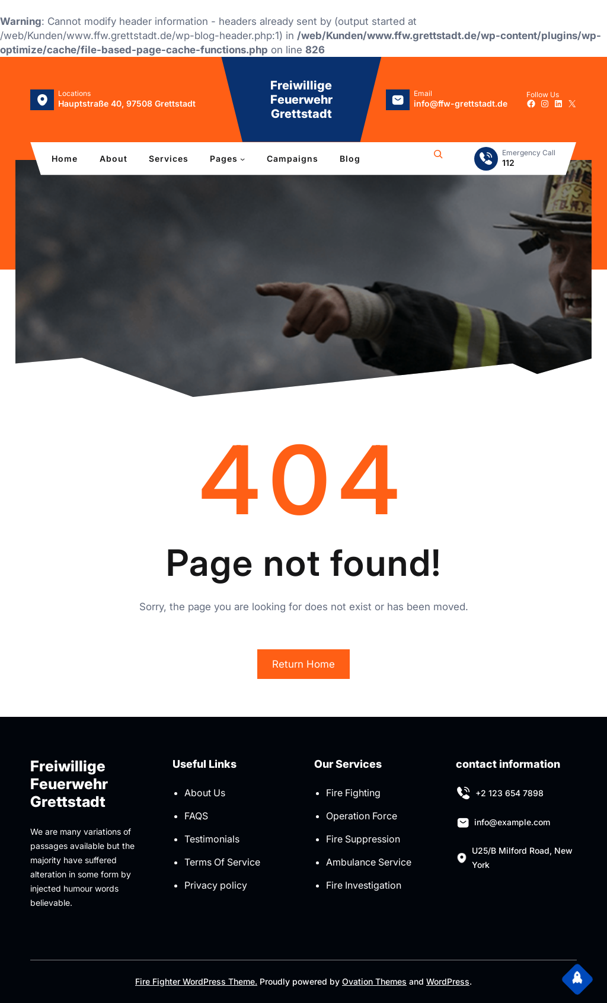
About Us (204, 793)
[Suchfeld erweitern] (438, 158)
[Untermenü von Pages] (242, 158)
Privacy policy (215, 885)
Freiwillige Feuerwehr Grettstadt (301, 99)
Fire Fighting (353, 793)
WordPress (447, 981)
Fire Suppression (363, 839)
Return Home (303, 664)
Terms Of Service (222, 862)
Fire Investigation (363, 885)
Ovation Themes (374, 981)
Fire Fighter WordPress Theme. (196, 981)
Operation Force (361, 816)
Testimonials (211, 839)
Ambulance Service (368, 862)
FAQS (196, 816)
